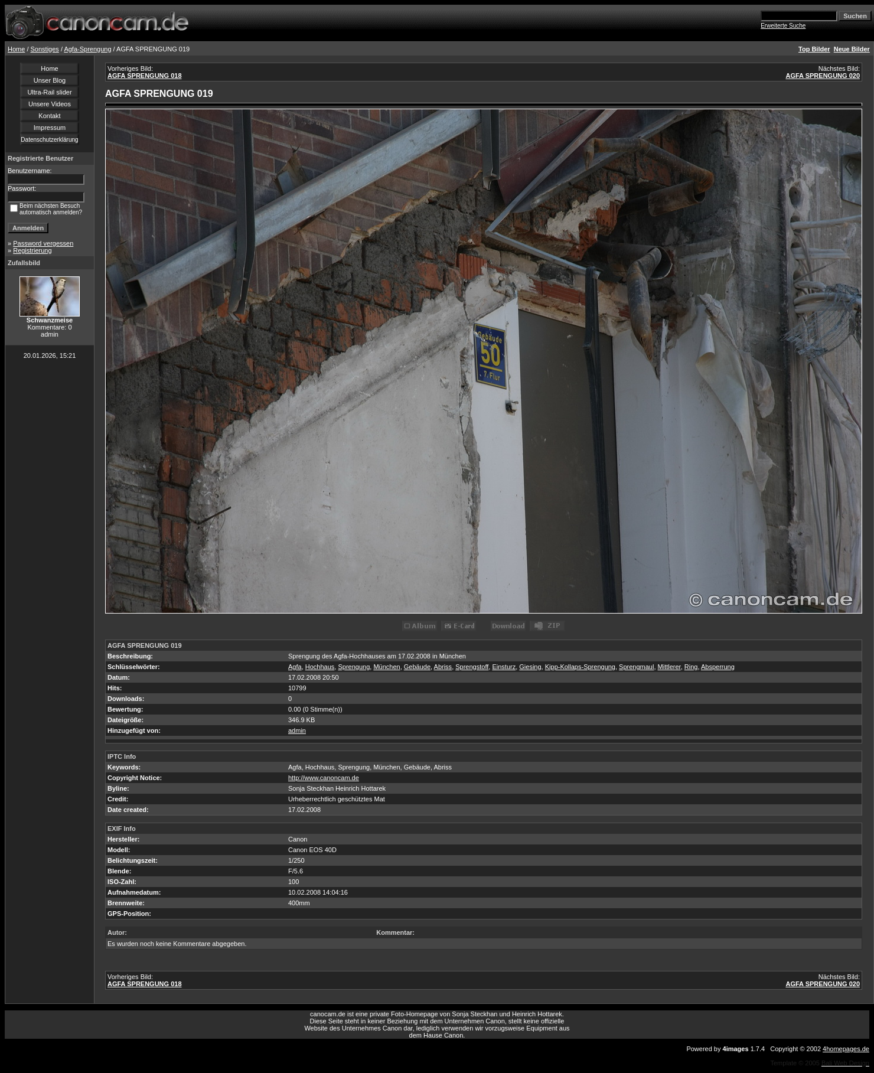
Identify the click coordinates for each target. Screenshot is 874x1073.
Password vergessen (43, 243)
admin (297, 730)
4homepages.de (846, 1048)
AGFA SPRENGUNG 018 (144, 75)
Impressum (50, 127)
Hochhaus (320, 666)
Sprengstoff (471, 666)
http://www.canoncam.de (323, 777)
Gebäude (417, 666)
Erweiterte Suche (783, 25)
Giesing (530, 666)
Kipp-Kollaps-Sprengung (580, 666)
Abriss (443, 666)
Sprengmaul (636, 666)
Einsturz (504, 666)
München (386, 666)
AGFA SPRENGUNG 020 (822, 75)
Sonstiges (45, 49)
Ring (691, 666)
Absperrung (718, 666)
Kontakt (49, 115)
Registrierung (32, 250)
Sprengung (354, 666)
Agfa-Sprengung (87, 49)
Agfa (295, 666)
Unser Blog (50, 80)
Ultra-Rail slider (49, 92)
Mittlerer (669, 666)
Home (16, 49)
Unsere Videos (49, 103)
